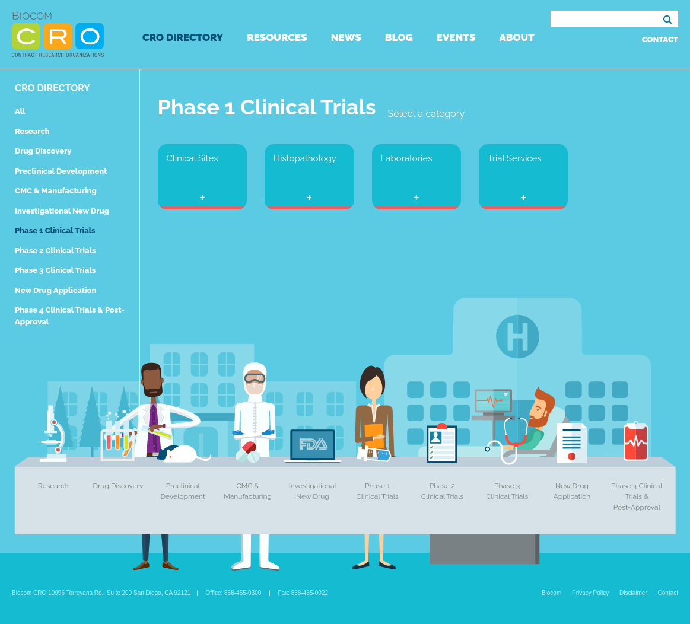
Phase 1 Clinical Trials (55, 230)
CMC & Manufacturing (56, 190)
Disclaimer (633, 593)
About (516, 37)
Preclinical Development (61, 171)
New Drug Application (55, 290)
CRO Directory (182, 37)
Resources (277, 37)
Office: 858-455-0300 (234, 593)
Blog (399, 37)
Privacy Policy (590, 593)
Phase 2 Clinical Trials (55, 250)
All (20, 111)
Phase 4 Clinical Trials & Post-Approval (637, 496)
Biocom (551, 593)
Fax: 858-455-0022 (303, 593)
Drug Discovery (43, 151)
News (346, 37)
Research (32, 131)
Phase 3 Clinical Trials (55, 270)
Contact (660, 39)
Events (456, 37)
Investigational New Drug (62, 210)
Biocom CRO (58, 34)
